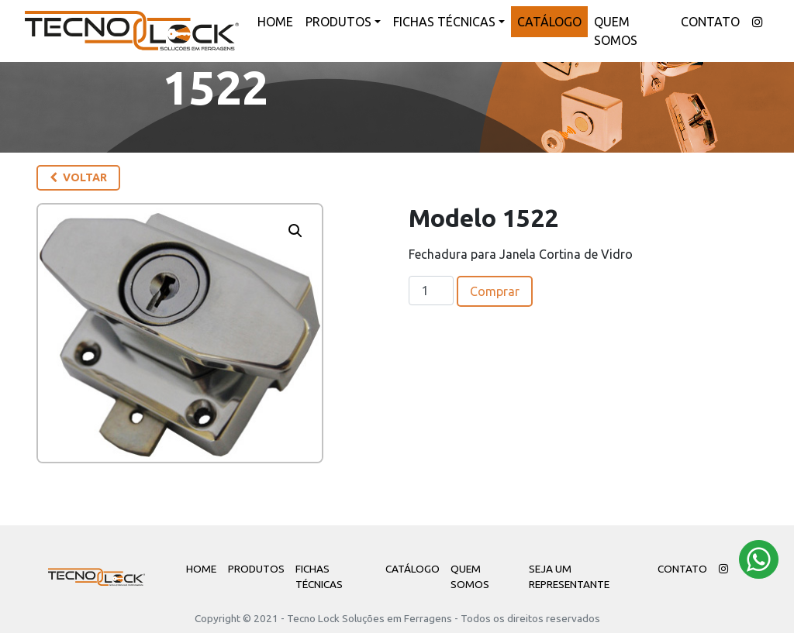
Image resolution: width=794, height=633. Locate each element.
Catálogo (549, 22)
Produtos (338, 22)
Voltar (78, 177)
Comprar (495, 291)
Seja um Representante (569, 576)
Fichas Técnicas (444, 22)
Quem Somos (615, 31)
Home (275, 22)
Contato (710, 22)
